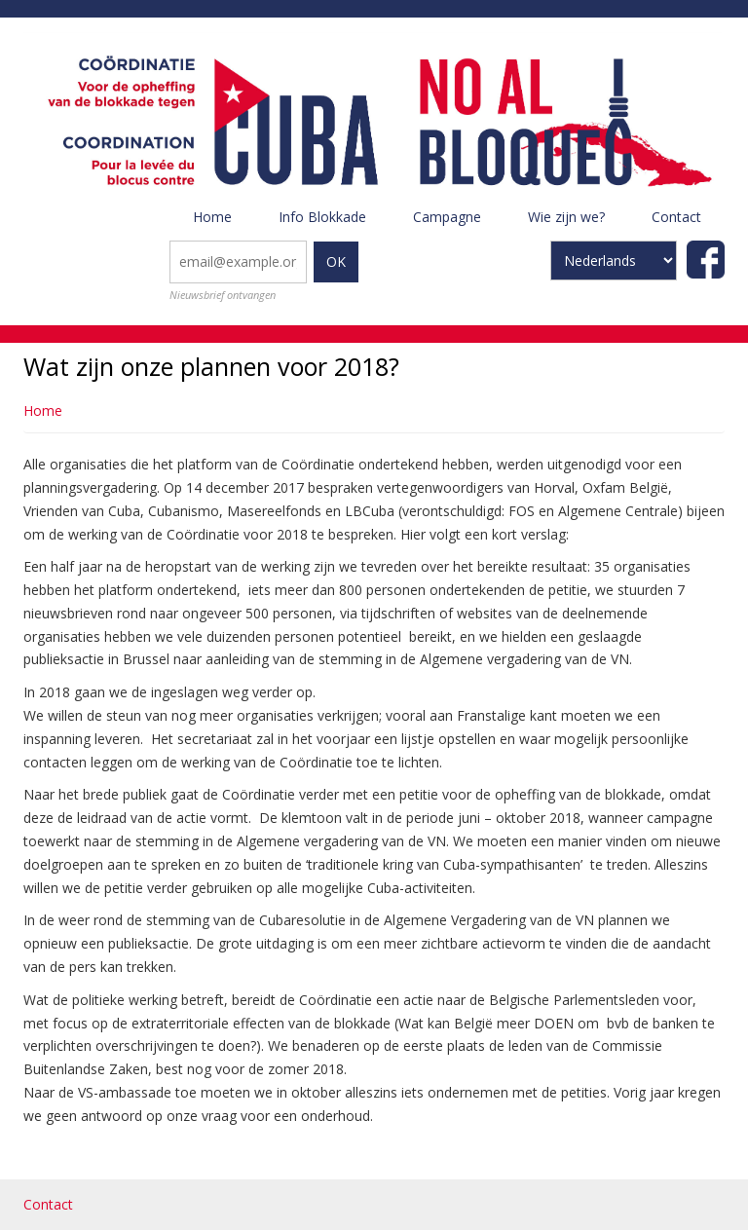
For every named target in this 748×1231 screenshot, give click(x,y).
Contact (676, 216)
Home (212, 216)
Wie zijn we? (578, 224)
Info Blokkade (322, 216)
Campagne (459, 224)
